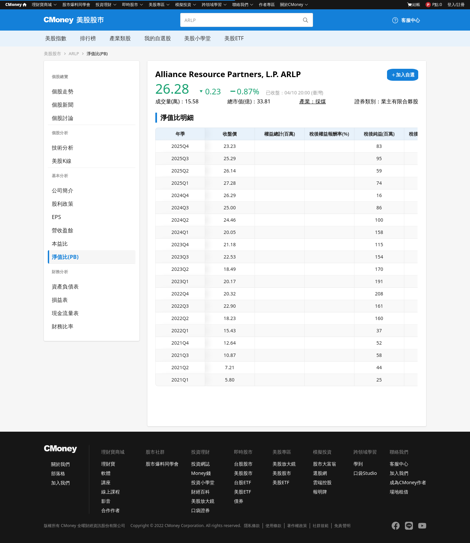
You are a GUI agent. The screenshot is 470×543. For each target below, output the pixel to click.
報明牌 (320, 492)
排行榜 (86, 38)
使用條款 (273, 525)
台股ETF (242, 482)
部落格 (58, 473)
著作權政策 (297, 525)
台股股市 (243, 464)
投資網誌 (200, 464)
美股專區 (157, 4)
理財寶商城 (42, 4)
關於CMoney (291, 4)
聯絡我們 (240, 4)
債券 (238, 501)
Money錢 (201, 473)
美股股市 (52, 54)
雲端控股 (322, 482)
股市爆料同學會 (76, 4)
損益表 (60, 299)
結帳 (413, 4)
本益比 (60, 243)
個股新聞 (62, 104)
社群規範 (321, 525)
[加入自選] (402, 75)
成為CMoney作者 (408, 482)
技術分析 (62, 147)
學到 (358, 464)
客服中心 (399, 464)
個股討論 (62, 118)
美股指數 (54, 38)
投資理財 (104, 4)
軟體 (106, 473)
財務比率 (62, 326)
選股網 (320, 473)
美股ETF (231, 38)
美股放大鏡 (202, 501)
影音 (106, 501)
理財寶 (108, 464)
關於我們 (60, 464)
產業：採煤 (312, 101)
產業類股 (118, 38)
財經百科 (200, 492)
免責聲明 (342, 525)
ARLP (74, 54)
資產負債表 (65, 286)
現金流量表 (65, 313)
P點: (434, 4)
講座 (106, 482)
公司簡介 (62, 190)
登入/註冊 (456, 4)
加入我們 (60, 483)
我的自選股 (155, 38)
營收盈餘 (62, 230)
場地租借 (399, 492)
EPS (56, 217)
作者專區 (267, 4)
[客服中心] (406, 20)
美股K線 (61, 160)
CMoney (16, 4)
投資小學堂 (202, 482)
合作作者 (110, 510)
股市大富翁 (324, 464)
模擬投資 (183, 4)
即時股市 (130, 4)
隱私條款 (252, 525)
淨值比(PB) (97, 54)
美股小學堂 (195, 38)
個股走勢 (62, 91)
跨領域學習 (212, 4)
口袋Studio (365, 473)
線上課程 (110, 492)
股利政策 (62, 203)
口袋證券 (200, 510)
